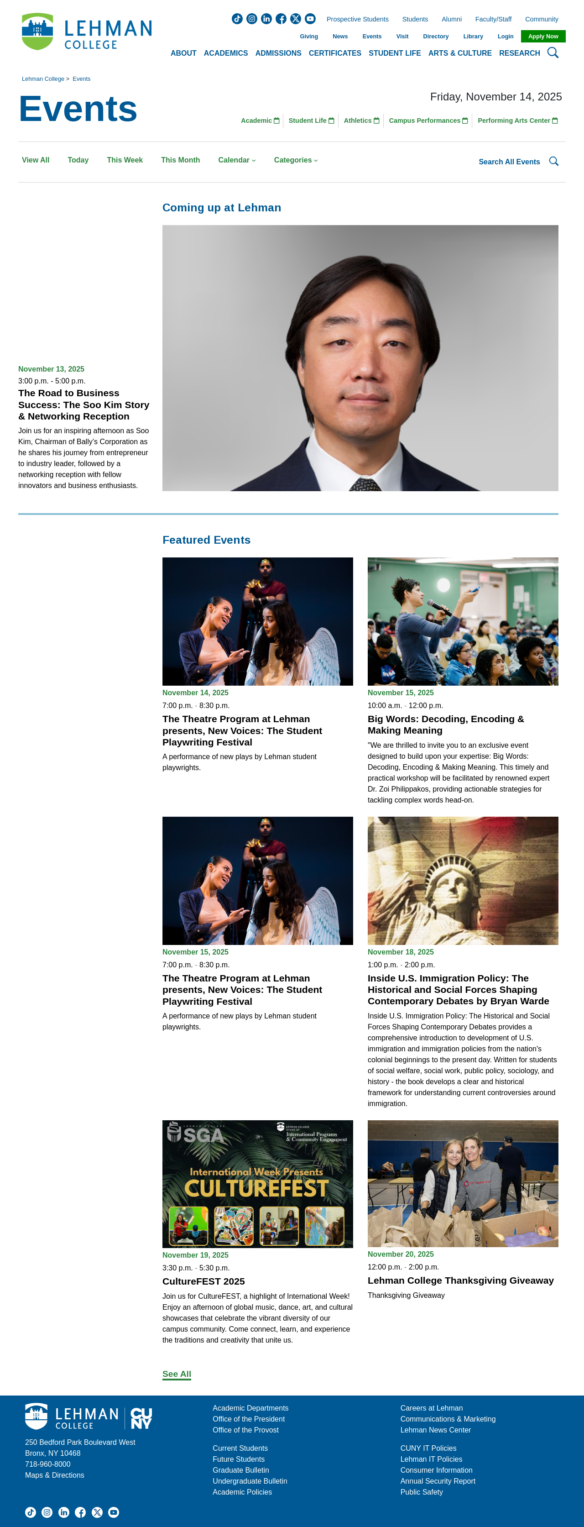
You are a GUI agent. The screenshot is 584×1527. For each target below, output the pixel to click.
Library (473, 36)
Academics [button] (226, 53)
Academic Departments (250, 1408)
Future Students (239, 1459)
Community (544, 19)
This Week (125, 160)
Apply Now (543, 36)
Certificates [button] (335, 53)
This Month (180, 160)
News (340, 36)
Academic (260, 120)
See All (176, 1374)
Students (415, 19)
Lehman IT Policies (432, 1459)
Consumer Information (437, 1470)
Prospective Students (355, 19)
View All (35, 160)
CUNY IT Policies (429, 1448)
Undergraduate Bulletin (250, 1481)
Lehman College (43, 78)
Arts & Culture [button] (460, 53)
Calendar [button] (237, 160)
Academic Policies (242, 1492)
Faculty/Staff (494, 19)
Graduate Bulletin (241, 1470)
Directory (435, 36)
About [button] (184, 53)
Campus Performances (429, 120)
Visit (402, 36)
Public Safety (422, 1492)
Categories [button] (296, 160)
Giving (309, 36)
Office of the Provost (246, 1430)
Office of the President (249, 1419)
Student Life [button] (395, 53)
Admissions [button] (279, 53)
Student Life (311, 120)
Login (506, 36)
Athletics (362, 120)
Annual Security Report (438, 1481)
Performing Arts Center (518, 120)
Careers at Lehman (432, 1408)
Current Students (240, 1448)
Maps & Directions (54, 1475)
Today (78, 160)
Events (372, 36)
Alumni (452, 19)
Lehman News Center (436, 1430)
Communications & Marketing (448, 1419)
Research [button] (519, 53)
